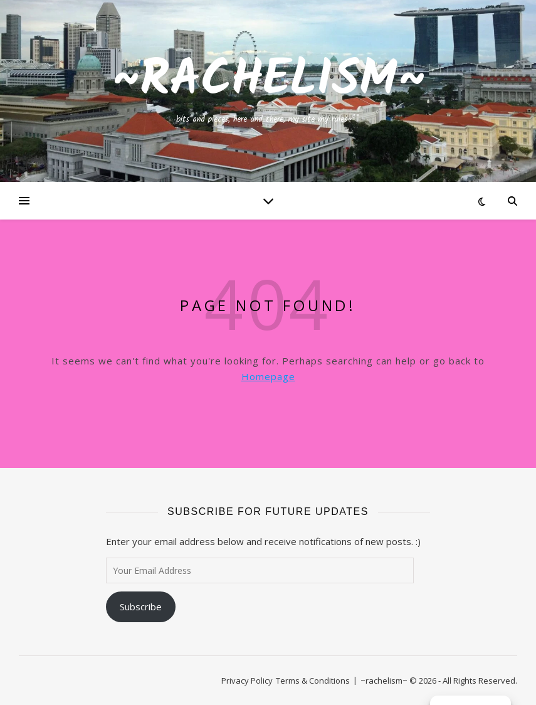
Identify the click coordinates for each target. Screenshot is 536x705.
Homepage (268, 376)
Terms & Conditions (313, 680)
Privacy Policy (247, 680)
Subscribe (141, 606)
